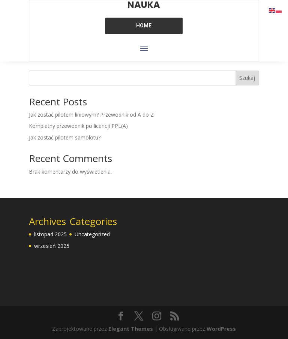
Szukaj (247, 77)
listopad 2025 (50, 234)
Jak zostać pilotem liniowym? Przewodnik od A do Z (91, 114)
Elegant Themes (130, 328)
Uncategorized (92, 234)
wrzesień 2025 (51, 245)
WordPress (221, 328)
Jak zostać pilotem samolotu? (64, 137)
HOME (144, 25)
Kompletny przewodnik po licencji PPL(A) (78, 125)
